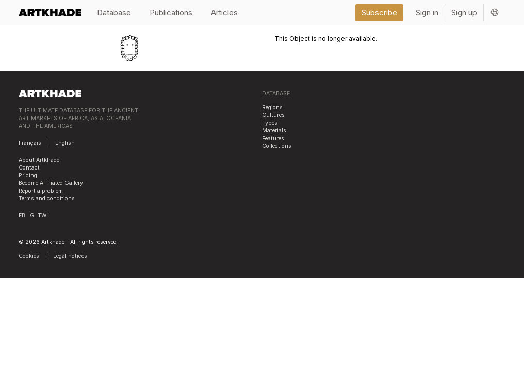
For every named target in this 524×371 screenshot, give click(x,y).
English (65, 143)
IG (31, 215)
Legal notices (70, 255)
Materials (274, 130)
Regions (272, 107)
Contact (29, 167)
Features (273, 138)
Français (30, 143)
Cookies (29, 255)
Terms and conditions (47, 198)
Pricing (28, 175)
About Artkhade (39, 160)
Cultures (273, 115)
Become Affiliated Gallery (51, 183)
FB (22, 215)
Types (269, 123)
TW (42, 215)
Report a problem (41, 191)
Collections (276, 146)
